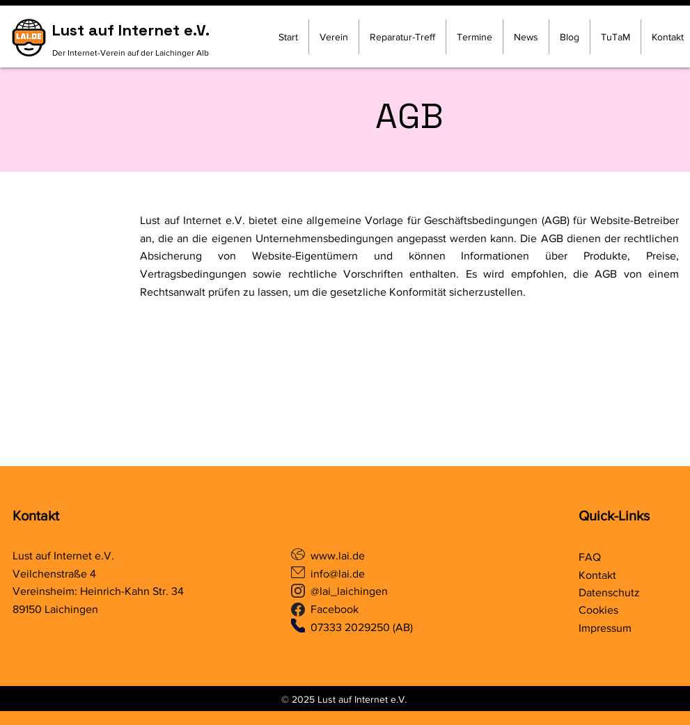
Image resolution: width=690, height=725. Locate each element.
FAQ (590, 557)
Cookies (598, 610)
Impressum (605, 628)
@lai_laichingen (349, 591)
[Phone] (298, 625)
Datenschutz (609, 592)
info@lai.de (338, 574)
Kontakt (36, 515)
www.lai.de (339, 555)
